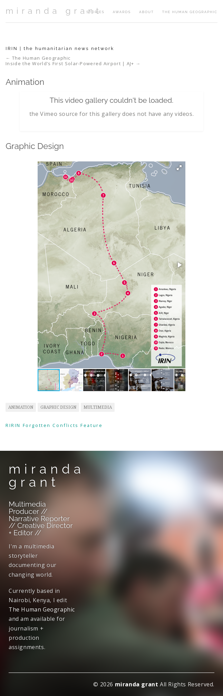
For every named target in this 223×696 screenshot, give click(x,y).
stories (95, 12)
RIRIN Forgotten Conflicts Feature (54, 425)
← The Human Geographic (38, 58)
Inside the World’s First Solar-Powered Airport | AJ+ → (73, 63)
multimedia (98, 407)
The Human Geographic (189, 12)
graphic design (58, 407)
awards (122, 12)
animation (20, 407)
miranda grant (54, 11)
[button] (179, 167)
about (146, 12)
